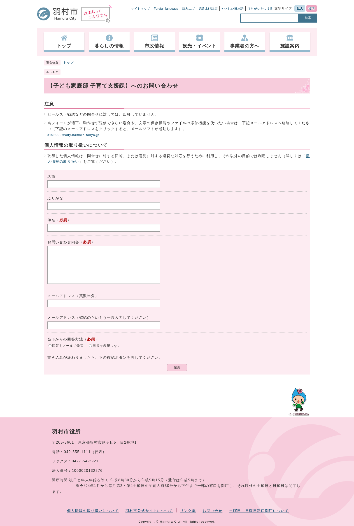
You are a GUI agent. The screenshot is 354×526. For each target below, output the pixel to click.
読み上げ (188, 8)
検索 (308, 18)
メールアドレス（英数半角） (73, 296)
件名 (51, 220)
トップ (68, 62)
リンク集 (188, 511)
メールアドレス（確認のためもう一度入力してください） (99, 317)
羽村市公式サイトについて (149, 511)
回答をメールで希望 (68, 345)
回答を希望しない (107, 345)
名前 (51, 177)
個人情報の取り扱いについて (93, 511)
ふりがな (55, 198)
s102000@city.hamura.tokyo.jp (73, 135)
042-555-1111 (77, 452)
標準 (311, 8)
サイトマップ (140, 8)
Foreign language (166, 8)
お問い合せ (212, 511)
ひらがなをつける (260, 8)
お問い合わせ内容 (63, 242)
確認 (177, 367)
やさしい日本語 (232, 8)
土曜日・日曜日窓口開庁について (259, 511)
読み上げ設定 (208, 8)
